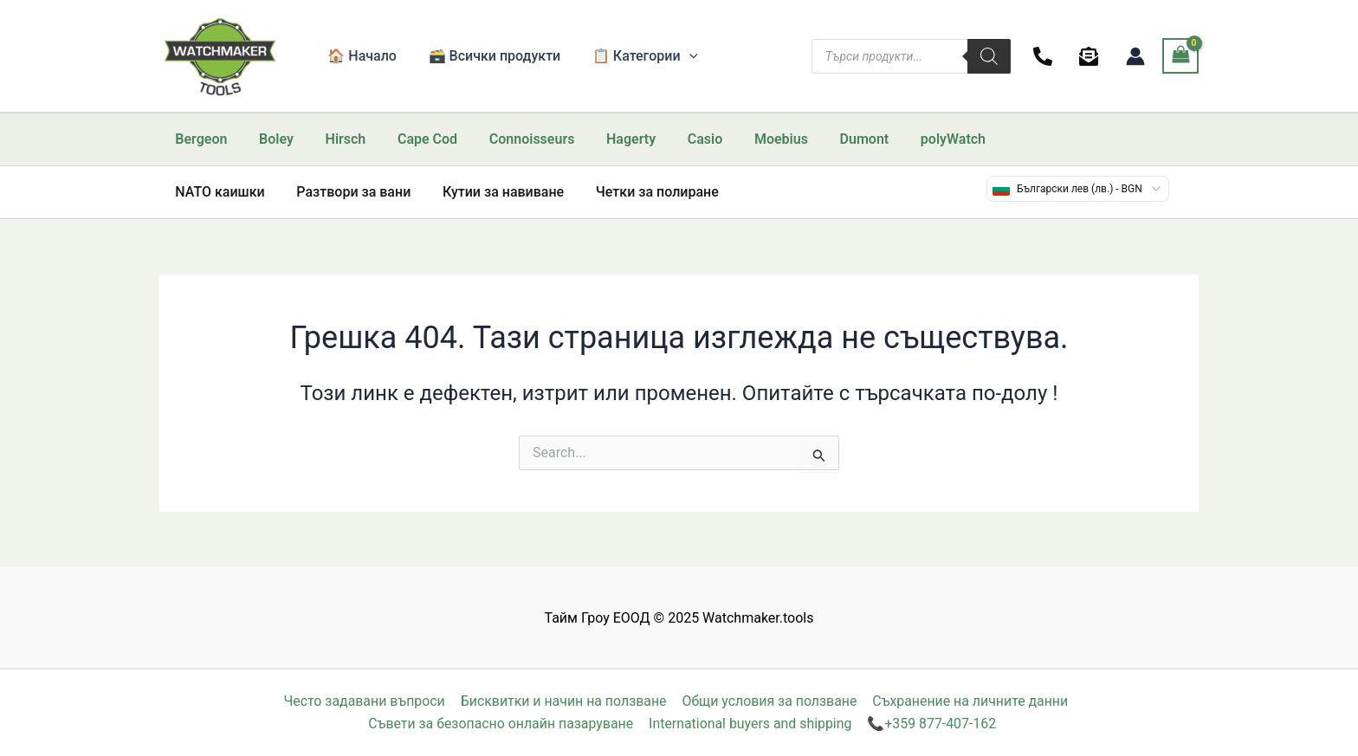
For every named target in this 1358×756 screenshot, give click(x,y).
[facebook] (1046, 56)
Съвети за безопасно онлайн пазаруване (501, 723)
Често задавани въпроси (364, 701)
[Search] (989, 56)
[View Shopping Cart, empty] (1180, 56)
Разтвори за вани (347, 192)
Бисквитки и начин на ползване (564, 701)
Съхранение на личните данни (970, 701)
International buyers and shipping (751, 723)
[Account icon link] (1135, 56)
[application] (679, 56)
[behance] (1091, 56)
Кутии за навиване (492, 192)
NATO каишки (217, 192)
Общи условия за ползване (769, 701)
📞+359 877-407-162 (932, 723)
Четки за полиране (643, 192)
